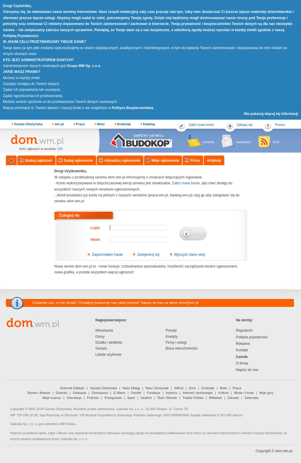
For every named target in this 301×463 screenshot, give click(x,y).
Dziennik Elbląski (72, 388)
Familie (136, 393)
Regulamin (244, 330)
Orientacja (74, 398)
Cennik (242, 357)
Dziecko (61, 393)
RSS (276, 142)
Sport (131, 398)
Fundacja (153, 393)
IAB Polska (68, 424)
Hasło (95, 240)
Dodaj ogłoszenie (78, 160)
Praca (80, 124)
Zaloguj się (244, 124)
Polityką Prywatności (20, 36)
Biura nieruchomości (182, 348)
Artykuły (214, 160)
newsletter (243, 142)
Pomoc (280, 124)
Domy (100, 337)
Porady (171, 330)
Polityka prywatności (252, 337)
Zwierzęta (252, 398)
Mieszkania (104, 330)
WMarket (215, 398)
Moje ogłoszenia (165, 160)
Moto (101, 124)
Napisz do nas (247, 370)
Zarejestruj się (148, 255)
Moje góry (266, 393)
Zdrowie (233, 398)
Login (95, 228)
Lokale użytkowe (109, 354)
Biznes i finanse (39, 393)
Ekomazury (100, 393)
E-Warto (119, 393)
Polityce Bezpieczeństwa (132, 108)
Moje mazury (52, 398)
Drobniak (124, 124)
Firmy (195, 160)
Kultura (223, 393)
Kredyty (172, 337)
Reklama (243, 344)
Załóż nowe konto (201, 124)
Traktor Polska (193, 398)
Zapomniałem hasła (107, 255)
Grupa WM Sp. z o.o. (84, 66)
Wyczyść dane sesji (189, 255)
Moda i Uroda (244, 393)
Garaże (101, 348)
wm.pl (59, 124)
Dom (192, 388)
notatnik (208, 142)
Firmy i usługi (176, 342)
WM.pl (178, 388)
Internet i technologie (198, 393)
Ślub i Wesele (167, 398)
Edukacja (79, 393)
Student (146, 398)
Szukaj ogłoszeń (38, 160)
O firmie (242, 363)
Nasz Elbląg (131, 388)
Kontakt (242, 350)
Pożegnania (113, 398)
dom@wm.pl (188, 303)
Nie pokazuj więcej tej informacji (271, 114)
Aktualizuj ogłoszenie (122, 160)
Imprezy (171, 393)
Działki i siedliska (109, 342)
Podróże (93, 398)
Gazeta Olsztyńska (28, 124)
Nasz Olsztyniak (157, 388)
